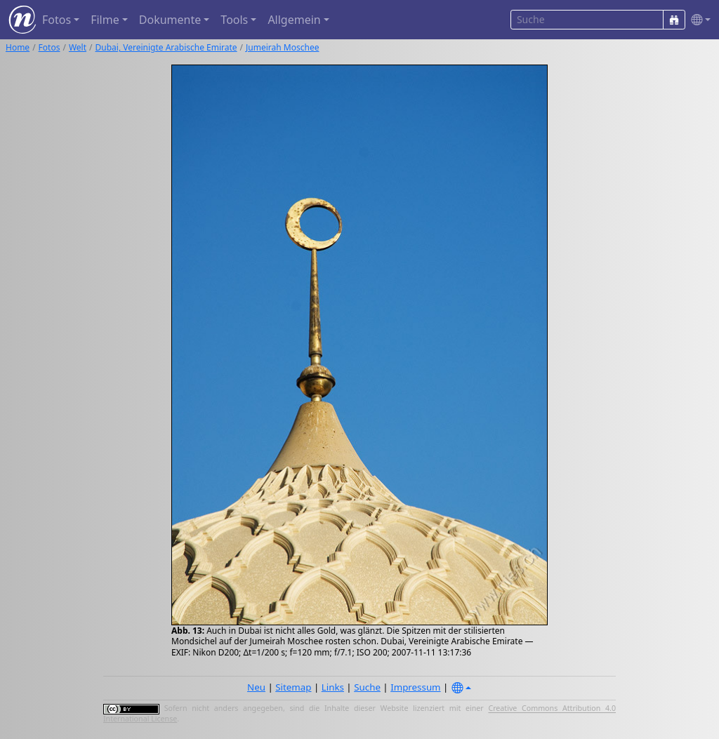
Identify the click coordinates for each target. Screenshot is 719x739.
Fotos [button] (56, 19)
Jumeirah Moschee (282, 47)
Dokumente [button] (170, 19)
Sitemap (293, 687)
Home (17, 47)
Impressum (415, 687)
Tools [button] (234, 19)
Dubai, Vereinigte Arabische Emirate (166, 47)
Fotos (49, 47)
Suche (367, 687)
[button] (698, 20)
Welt (77, 47)
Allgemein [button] (294, 19)
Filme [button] (105, 19)
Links (333, 687)
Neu (256, 687)
